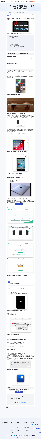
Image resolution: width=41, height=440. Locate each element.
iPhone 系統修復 (25, 431)
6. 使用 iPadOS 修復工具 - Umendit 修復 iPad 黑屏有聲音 (17, 46)
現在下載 (18, 391)
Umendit (18, 199)
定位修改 (24, 425)
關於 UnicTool (12, 425)
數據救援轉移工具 (17, 1)
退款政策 (12, 431)
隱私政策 (12, 428)
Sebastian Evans (12, 14)
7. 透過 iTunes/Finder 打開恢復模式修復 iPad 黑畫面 (16, 47)
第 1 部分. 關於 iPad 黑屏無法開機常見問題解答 (13, 36)
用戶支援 (18, 431)
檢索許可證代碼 (18, 426)
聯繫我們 (18, 425)
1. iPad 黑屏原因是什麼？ (13, 37)
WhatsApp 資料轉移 (25, 428)
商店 (34, 1)
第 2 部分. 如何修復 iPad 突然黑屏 (12, 39)
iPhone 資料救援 (25, 426)
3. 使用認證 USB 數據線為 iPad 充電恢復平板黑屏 (16, 43)
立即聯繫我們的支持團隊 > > (24, 403)
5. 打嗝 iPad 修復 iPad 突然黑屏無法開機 (15, 45)
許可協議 (12, 433)
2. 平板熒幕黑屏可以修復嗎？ (13, 38)
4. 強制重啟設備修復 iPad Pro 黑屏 (14, 44)
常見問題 (18, 428)
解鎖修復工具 (22, 1)
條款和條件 (12, 426)
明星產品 (12, 1)
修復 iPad (10, 12)
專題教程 (27, 1)
